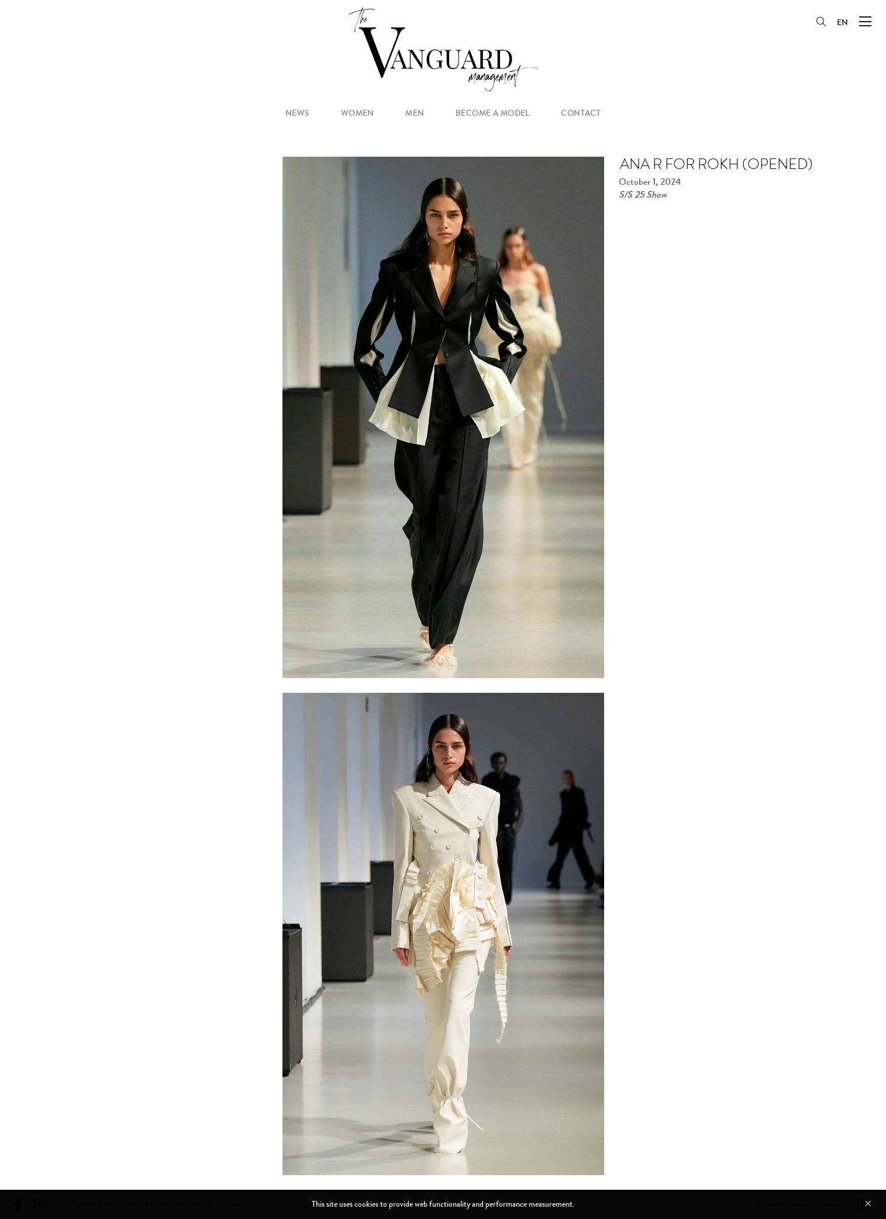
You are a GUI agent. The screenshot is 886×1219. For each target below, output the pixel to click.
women (357, 113)
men (414, 113)
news (297, 113)
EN (842, 22)
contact (581, 113)
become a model (493, 113)
